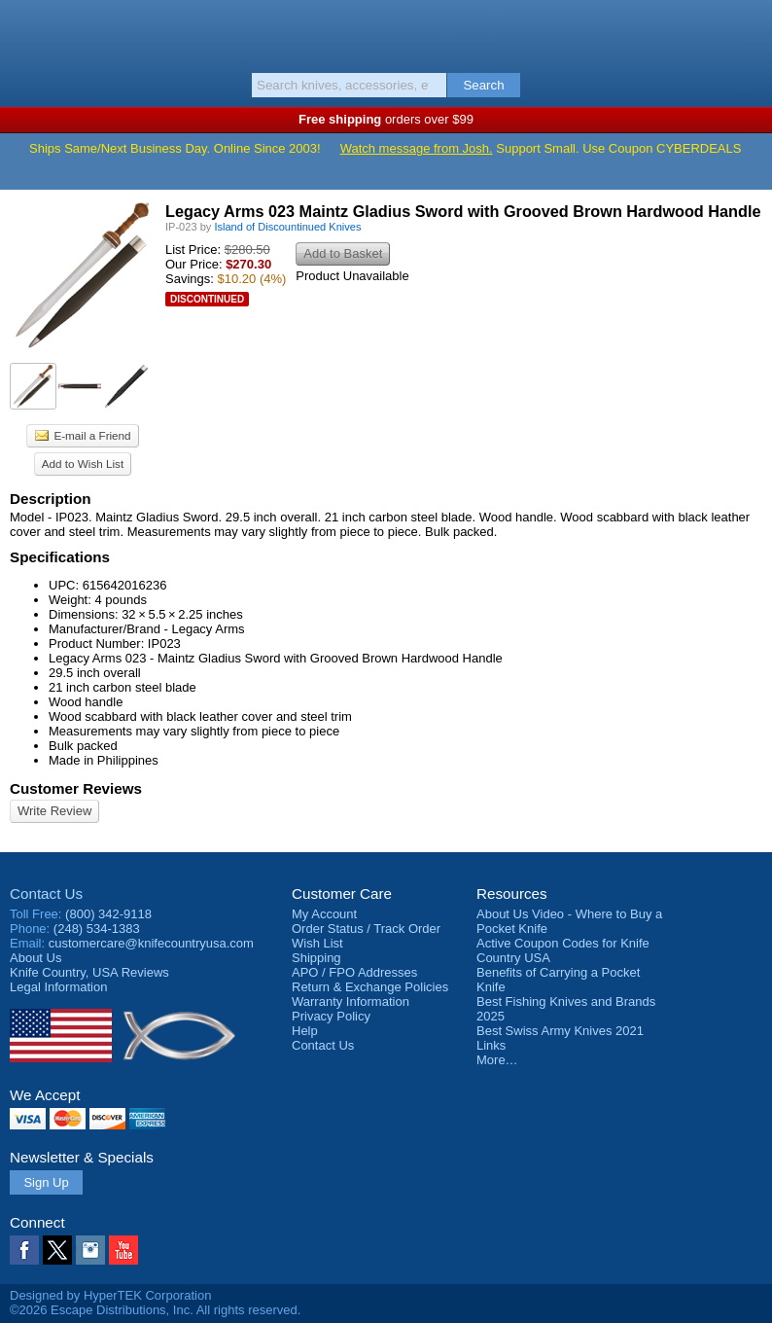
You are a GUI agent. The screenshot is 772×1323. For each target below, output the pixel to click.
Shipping (316, 957)
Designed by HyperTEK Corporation (110, 1295)
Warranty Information (350, 1001)
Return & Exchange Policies (370, 987)
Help (305, 1030)
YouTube (123, 1250)
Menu (24, 31)
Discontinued (207, 299)
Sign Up (45, 1182)
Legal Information (58, 987)
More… (497, 1060)
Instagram (90, 1250)
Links (491, 1045)
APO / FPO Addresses (354, 972)
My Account (324, 914)
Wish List (317, 943)
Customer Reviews (76, 788)
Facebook (24, 1250)
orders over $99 (386, 119)
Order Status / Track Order (366, 928)
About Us (35, 957)
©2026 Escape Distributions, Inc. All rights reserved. (155, 1310)
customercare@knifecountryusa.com (151, 943)
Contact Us (46, 893)
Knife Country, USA (386, 33)
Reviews (89, 972)
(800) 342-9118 (108, 914)
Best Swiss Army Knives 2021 (560, 1030)
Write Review (54, 811)
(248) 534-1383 (96, 928)
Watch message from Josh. (416, 148)
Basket (747, 31)
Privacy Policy (331, 1016)
